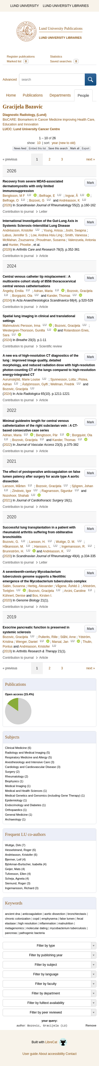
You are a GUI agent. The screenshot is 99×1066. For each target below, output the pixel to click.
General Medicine (16, 814)
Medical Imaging (15, 786)
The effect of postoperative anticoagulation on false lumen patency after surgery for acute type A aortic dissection (41, 476)
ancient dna (12, 913)
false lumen (67, 918)
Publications (33, 95)
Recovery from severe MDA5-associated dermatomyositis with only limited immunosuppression (33, 186)
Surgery (10, 771)
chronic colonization (18, 918)
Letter (43, 211)
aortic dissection (54, 913)
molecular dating (37, 928)
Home (11, 95)
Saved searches (64, 61)
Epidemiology (13, 800)
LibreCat (56, 1042)
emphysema (49, 918)
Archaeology (13, 819)
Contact (71, 1054)
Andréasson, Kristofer (19, 854)
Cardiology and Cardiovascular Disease (30, 766)
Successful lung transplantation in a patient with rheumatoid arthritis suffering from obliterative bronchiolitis (39, 532)
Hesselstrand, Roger (18, 849)
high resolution (27, 923)
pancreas (11, 932)
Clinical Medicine (16, 747)
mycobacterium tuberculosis (68, 928)
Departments (60, 95)
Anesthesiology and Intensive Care (27, 762)
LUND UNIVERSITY (24, 6)
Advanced (10, 79)
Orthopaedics (13, 809)
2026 (7, 205)
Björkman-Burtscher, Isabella (23, 864)
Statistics (56, 56)
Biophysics (12, 781)
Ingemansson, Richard (19, 888)
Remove (91, 1025)
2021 (7, 500)
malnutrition (65, 923)
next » (90, 159)
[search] (52, 79)
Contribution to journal (18, 211)
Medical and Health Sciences (24, 790)
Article (43, 256)
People (83, 95)
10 (38, 143)
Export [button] (85, 148)
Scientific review (50, 346)
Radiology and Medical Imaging (25, 752)
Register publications (21, 56)
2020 (7, 556)
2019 (7, 651)
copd (36, 918)
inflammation (48, 923)
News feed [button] (20, 148)
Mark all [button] (74, 148)
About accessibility (52, 1054)
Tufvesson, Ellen (15, 873)
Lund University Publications (61, 28)
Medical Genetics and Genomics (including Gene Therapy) (42, 795)
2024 (7, 300)
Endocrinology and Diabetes (23, 805)
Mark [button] (90, 183)
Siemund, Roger (15, 883)
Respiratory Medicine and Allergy (26, 757)
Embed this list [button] (37, 148)
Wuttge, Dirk (13, 845)
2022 (7, 445)
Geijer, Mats (13, 869)
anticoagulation (32, 913)
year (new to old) (63, 143)
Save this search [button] (58, 148)
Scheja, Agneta (15, 878)
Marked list (18, 61)
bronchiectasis (77, 913)
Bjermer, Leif (13, 859)
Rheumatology (14, 776)
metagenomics (14, 928)
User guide (30, 1054)
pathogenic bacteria (32, 932)
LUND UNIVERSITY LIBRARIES (66, 6)
